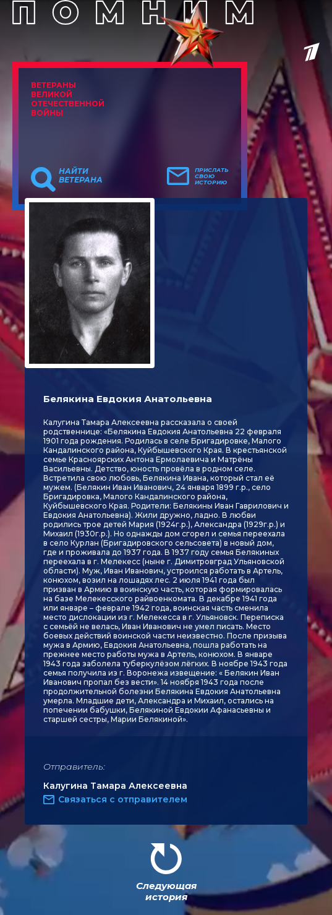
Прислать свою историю (212, 176)
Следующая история (166, 891)
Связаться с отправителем (122, 799)
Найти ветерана (81, 175)
